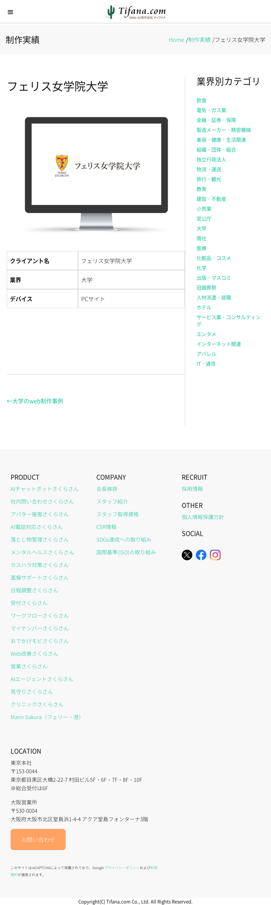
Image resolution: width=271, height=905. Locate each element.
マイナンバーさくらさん (40, 628)
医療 (201, 247)
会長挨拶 (107, 488)
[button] (10, 12)
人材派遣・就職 (214, 297)
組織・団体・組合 (216, 149)
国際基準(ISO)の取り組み (126, 552)
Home (176, 39)
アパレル (206, 353)
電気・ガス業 (211, 109)
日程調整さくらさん (34, 590)
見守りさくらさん (32, 691)
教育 (201, 188)
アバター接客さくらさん (40, 514)
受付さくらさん (29, 602)
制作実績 (199, 39)
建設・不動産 (211, 198)
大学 (201, 228)
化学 (201, 267)
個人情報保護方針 (203, 516)
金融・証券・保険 (216, 119)
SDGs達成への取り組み (123, 539)
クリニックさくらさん (37, 704)
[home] (135, 12)
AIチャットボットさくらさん (45, 488)
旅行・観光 (209, 178)
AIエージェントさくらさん (42, 678)
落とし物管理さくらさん (40, 539)
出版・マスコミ (214, 277)
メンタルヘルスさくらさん (42, 552)
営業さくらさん (29, 666)
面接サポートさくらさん (40, 577)
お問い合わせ (38, 839)
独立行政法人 (211, 159)
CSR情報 (106, 526)
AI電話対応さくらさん (37, 526)
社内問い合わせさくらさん (42, 501)
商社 (201, 238)
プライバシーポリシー (122, 867)
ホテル (204, 307)
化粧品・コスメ (214, 257)
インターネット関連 (219, 343)
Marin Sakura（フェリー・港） (47, 716)
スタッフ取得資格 (117, 514)
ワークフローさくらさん (40, 615)
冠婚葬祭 (206, 287)
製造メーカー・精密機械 (224, 129)
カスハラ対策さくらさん (40, 564)
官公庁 (204, 218)
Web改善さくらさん (34, 653)
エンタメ (206, 333)
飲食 (201, 100)
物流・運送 (209, 169)
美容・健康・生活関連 (221, 139)
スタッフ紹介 (112, 501)
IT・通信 (206, 363)
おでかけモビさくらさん (40, 640)
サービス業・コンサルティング (229, 320)
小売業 (204, 208)
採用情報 (192, 488)
